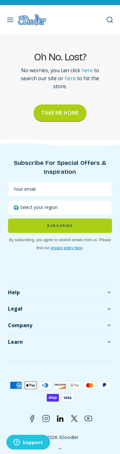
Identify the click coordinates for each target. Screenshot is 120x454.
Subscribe (60, 226)
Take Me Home (60, 112)
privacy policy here (66, 248)
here (87, 70)
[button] (10, 19)
